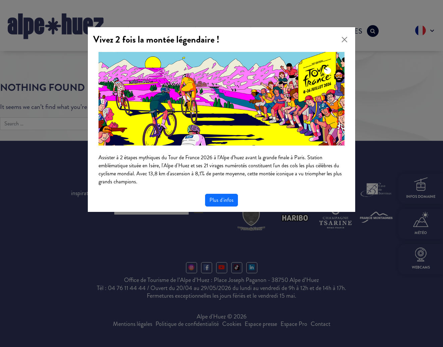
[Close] (344, 39)
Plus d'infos (221, 200)
